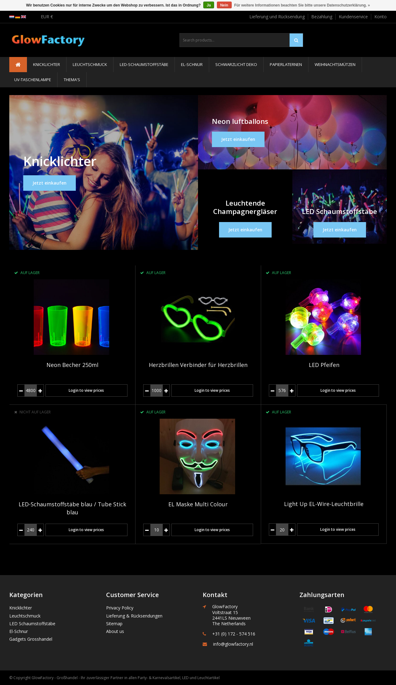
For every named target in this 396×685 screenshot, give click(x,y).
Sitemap (114, 623)
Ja (209, 5)
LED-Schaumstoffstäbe (144, 64)
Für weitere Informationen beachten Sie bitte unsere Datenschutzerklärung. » (302, 5)
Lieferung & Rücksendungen (134, 616)
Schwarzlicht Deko (236, 64)
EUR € (47, 17)
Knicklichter (46, 64)
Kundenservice (353, 17)
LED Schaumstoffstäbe (32, 623)
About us (115, 631)
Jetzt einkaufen (49, 183)
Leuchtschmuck (90, 64)
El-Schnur (192, 64)
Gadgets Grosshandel (30, 639)
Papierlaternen (286, 64)
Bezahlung (321, 17)
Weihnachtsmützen (335, 64)
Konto (380, 17)
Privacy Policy (119, 608)
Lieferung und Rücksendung (277, 17)
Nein (224, 5)
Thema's (72, 79)
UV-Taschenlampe (32, 79)
